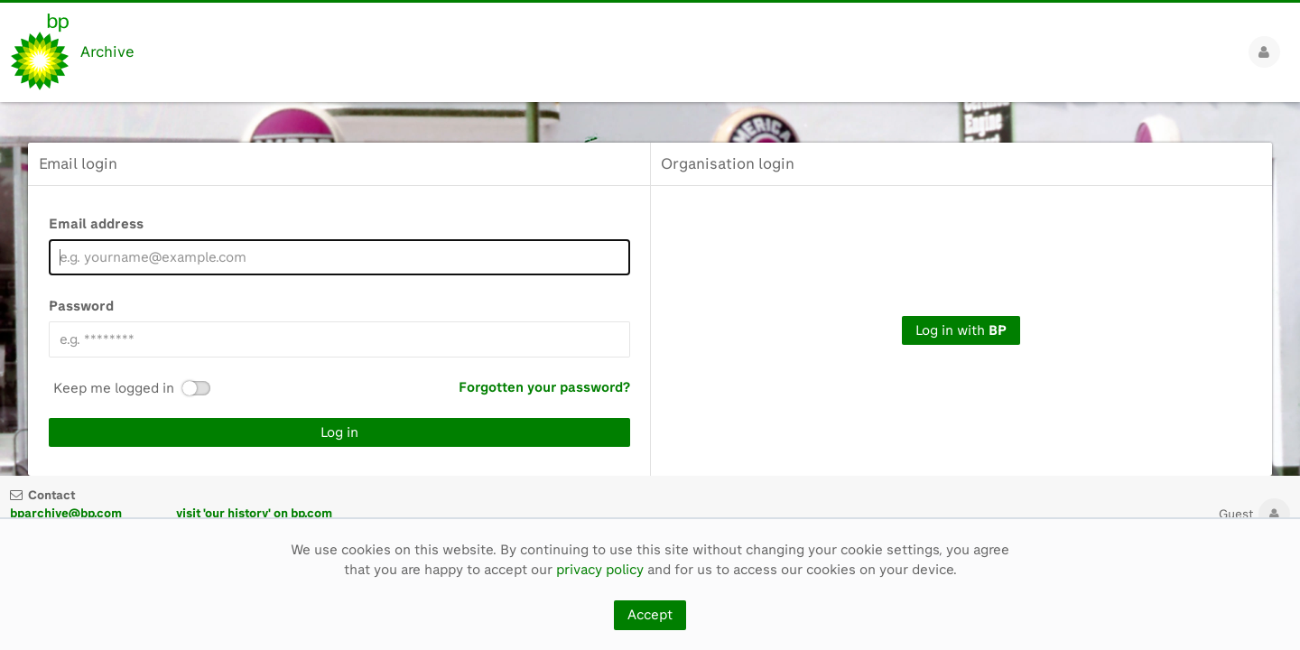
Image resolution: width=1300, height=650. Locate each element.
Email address (96, 224)
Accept (650, 615)
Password (81, 306)
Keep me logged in (113, 388)
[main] (650, 289)
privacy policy (600, 570)
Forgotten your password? (544, 387)
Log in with (961, 330)
